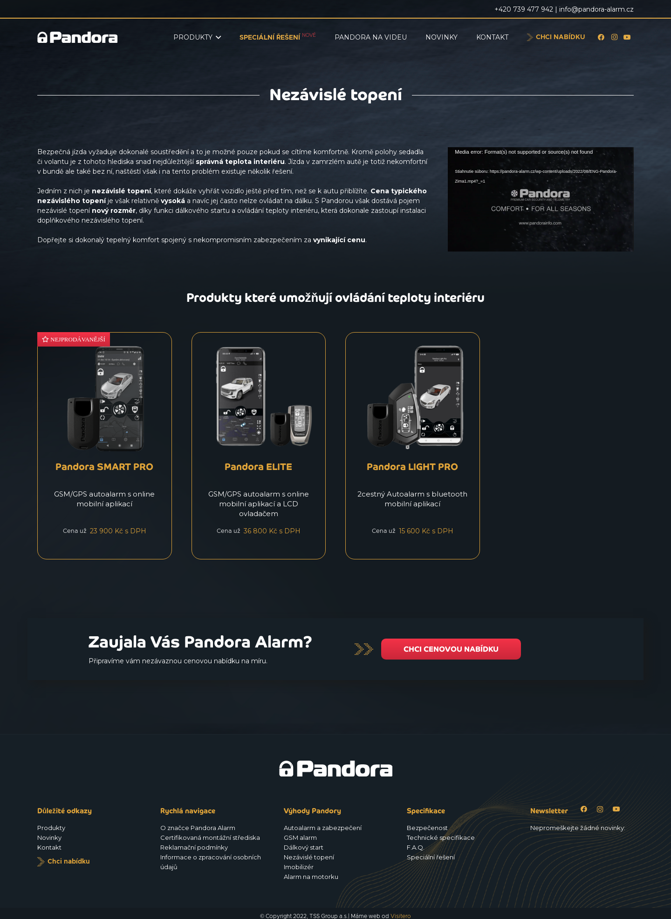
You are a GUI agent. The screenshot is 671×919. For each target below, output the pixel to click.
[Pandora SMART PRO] (104, 445)
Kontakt (49, 847)
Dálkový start (303, 847)
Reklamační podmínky (194, 847)
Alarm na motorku (311, 876)
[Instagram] (614, 37)
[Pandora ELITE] (259, 445)
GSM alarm (300, 837)
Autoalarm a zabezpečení (323, 827)
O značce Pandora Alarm (197, 827)
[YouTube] (627, 37)
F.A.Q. (416, 847)
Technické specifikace (441, 837)
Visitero (400, 916)
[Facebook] (601, 37)
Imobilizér (299, 867)
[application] (541, 199)
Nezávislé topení (309, 857)
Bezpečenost (427, 827)
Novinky (49, 837)
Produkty (51, 827)
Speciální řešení (431, 857)
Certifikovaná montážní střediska (210, 837)
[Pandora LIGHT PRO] (412, 445)
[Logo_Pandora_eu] (77, 37)
